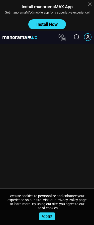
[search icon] (76, 37)
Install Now (47, 24)
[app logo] (22, 38)
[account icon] (87, 37)
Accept (47, 216)
